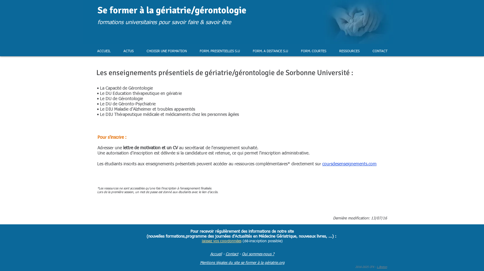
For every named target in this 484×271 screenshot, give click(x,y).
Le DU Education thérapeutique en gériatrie (140, 93)
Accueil (216, 254)
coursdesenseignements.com (349, 164)
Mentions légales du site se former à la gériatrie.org (242, 263)
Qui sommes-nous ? (258, 254)
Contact (232, 254)
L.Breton (382, 267)
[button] (128, 51)
